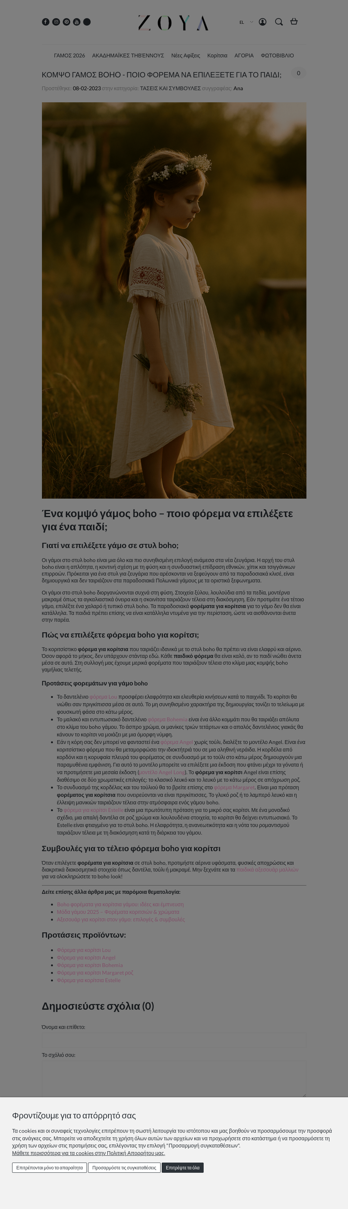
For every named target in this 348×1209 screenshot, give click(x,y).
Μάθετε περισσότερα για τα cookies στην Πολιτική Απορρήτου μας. (88, 1153)
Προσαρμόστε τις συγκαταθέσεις (124, 1167)
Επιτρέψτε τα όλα (183, 1167)
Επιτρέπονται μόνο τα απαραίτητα (49, 1167)
